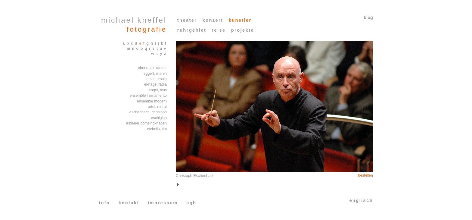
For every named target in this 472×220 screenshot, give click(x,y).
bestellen (365, 175)
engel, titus (158, 90)
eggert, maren (155, 73)
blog (368, 17)
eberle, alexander (152, 68)
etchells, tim (157, 129)
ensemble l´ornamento (148, 95)
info (104, 202)
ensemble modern (152, 101)
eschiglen (159, 118)
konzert (213, 20)
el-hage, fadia (155, 84)
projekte (242, 30)
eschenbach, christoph (148, 112)
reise (218, 30)
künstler (240, 20)
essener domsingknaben (146, 123)
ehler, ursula (156, 79)
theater (187, 20)
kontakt (129, 202)
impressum (163, 202)
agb (191, 202)
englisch (361, 200)
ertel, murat (157, 106)
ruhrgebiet (191, 30)
